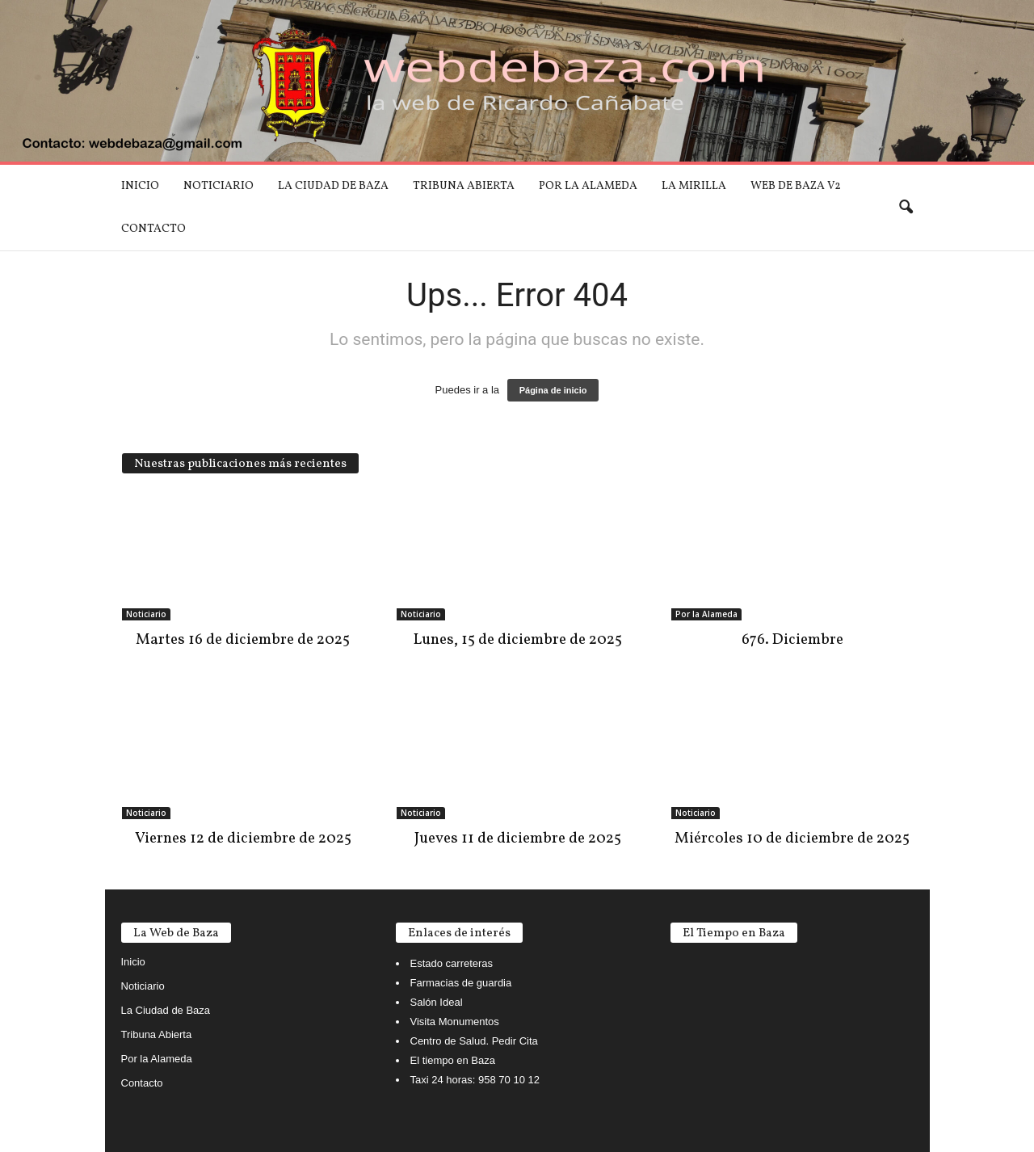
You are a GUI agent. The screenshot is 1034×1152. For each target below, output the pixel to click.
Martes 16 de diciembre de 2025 (243, 639)
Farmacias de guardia (461, 983)
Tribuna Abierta (464, 186)
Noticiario (218, 186)
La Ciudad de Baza (333, 186)
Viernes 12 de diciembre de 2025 (243, 838)
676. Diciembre (792, 639)
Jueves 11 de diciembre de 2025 (517, 838)
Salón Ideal (436, 1002)
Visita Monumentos (454, 1021)
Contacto (153, 229)
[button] (905, 207)
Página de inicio (553, 390)
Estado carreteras (452, 963)
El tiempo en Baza (453, 1060)
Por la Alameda (588, 186)
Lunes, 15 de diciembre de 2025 (518, 639)
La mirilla (694, 186)
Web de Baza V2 (795, 186)
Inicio (140, 186)
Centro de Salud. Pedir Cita (474, 1041)
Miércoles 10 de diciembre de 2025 (792, 838)
